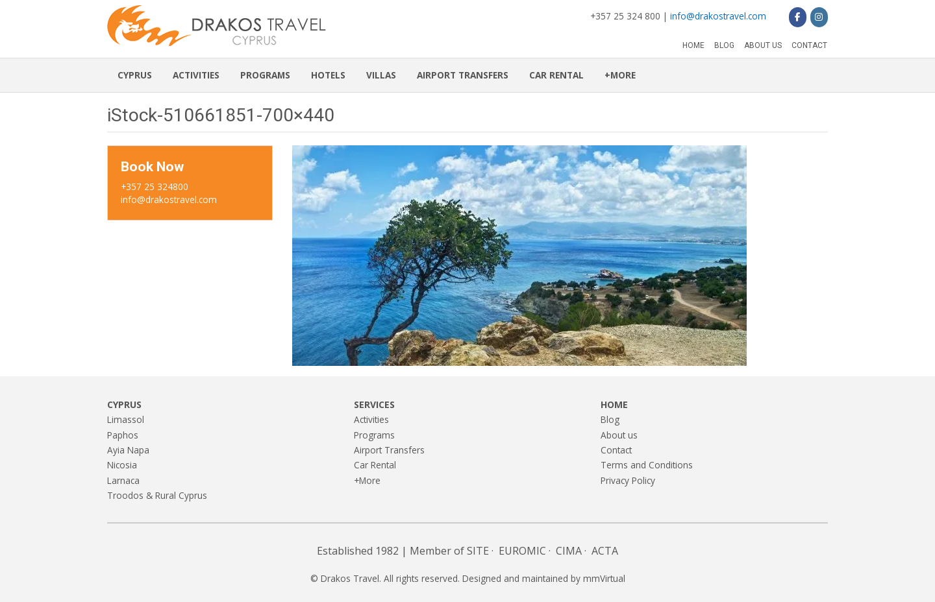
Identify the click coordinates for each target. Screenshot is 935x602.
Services (374, 404)
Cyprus (135, 75)
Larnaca (123, 480)
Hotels (328, 75)
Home (693, 45)
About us (763, 45)
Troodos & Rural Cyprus (157, 495)
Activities (196, 75)
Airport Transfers (462, 75)
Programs (265, 75)
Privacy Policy (628, 480)
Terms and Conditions (647, 465)
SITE (478, 551)
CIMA (569, 551)
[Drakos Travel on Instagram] (819, 17)
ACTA (605, 551)
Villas (381, 75)
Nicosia (122, 465)
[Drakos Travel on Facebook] (797, 17)
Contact (809, 45)
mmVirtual (604, 578)
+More (620, 75)
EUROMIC (522, 551)
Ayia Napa (128, 450)
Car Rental (556, 75)
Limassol (125, 419)
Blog (724, 45)
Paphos (122, 435)
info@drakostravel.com (718, 16)
